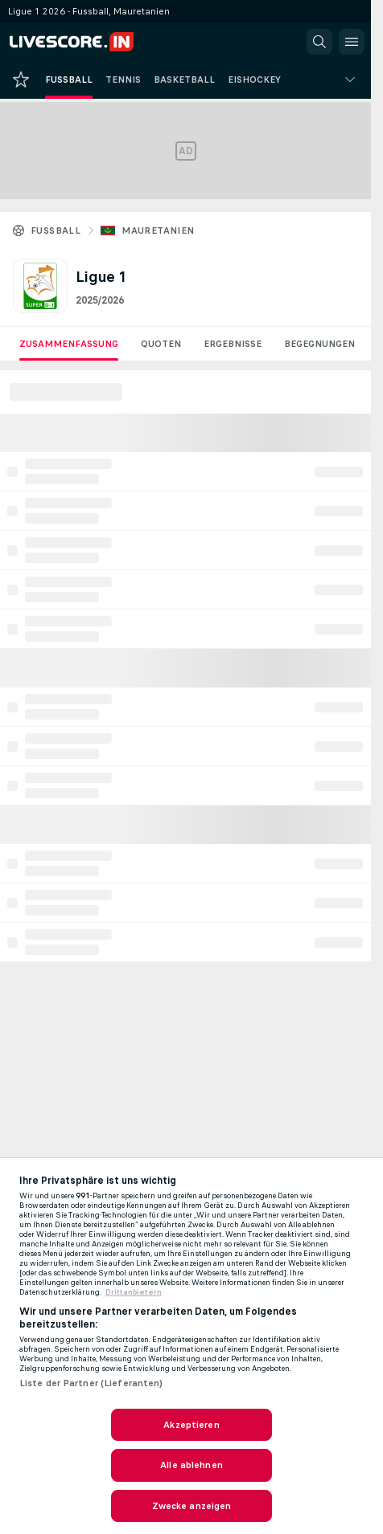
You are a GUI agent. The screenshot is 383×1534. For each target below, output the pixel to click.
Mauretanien (157, 230)
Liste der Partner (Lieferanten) (91, 1383)
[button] (319, 42)
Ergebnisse (233, 343)
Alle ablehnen (191, 1465)
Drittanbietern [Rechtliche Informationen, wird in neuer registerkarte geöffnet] (133, 1292)
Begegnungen (319, 343)
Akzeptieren (191, 1424)
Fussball (55, 230)
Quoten (161, 343)
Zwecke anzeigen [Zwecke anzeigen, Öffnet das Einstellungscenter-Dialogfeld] (192, 1506)
